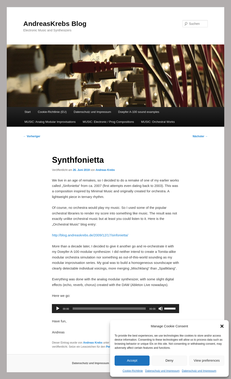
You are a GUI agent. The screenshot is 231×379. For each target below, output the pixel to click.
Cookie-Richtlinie (132, 370)
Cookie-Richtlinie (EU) (52, 112)
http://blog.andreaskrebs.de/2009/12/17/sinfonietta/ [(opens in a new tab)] (90, 235)
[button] (222, 326)
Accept (132, 360)
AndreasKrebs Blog (54, 23)
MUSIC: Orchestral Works (158, 121)
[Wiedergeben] (57, 308)
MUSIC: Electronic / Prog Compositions (108, 121)
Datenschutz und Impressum (162, 370)
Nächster (200, 136)
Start (27, 112)
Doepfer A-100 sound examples (138, 112)
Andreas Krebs (105, 170)
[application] (115, 308)
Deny (169, 360)
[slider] (109, 308)
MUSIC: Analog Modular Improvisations (50, 121)
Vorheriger (31, 136)
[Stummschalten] (160, 308)
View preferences (207, 360)
